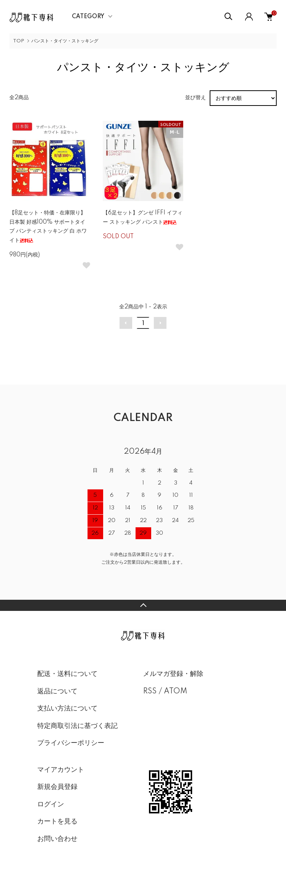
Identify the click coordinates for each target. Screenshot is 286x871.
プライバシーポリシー (70, 743)
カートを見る (57, 821)
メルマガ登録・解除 (173, 674)
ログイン (50, 804)
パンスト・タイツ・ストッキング (64, 41)
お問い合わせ (57, 839)
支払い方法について (67, 708)
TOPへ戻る (143, 605)
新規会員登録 (57, 787)
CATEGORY (88, 17)
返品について (57, 691)
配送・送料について (67, 674)
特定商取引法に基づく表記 (77, 726)
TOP (18, 41)
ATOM (175, 691)
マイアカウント (60, 770)
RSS (150, 691)
